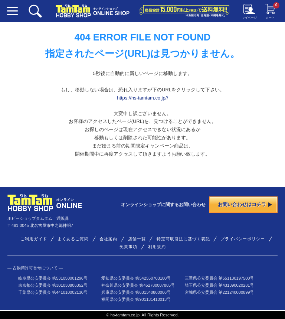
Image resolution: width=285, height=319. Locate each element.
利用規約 (157, 246)
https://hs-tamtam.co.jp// (142, 98)
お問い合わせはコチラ (245, 204)
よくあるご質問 (73, 239)
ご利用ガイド (33, 239)
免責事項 (128, 246)
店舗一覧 (137, 239)
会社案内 (108, 239)
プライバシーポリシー (242, 239)
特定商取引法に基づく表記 (183, 239)
